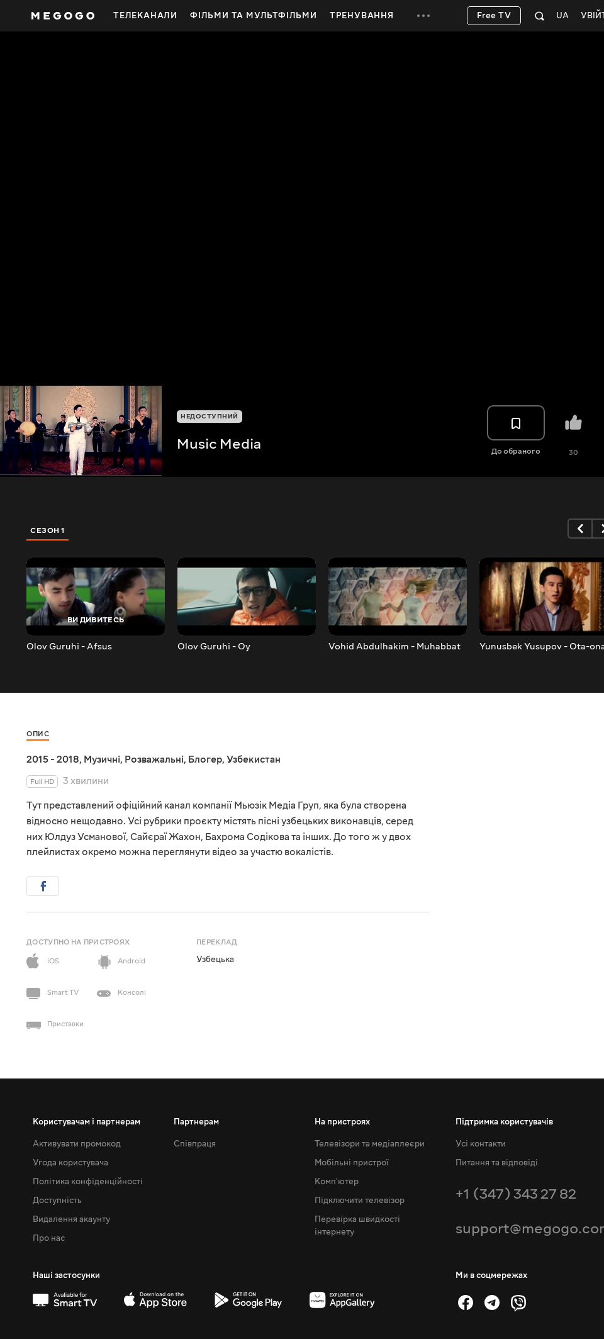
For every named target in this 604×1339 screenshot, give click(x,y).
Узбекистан (253, 759)
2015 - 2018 (52, 759)
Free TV (494, 15)
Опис (37, 734)
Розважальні (154, 759)
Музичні (102, 759)
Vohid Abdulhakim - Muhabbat (394, 647)
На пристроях (342, 1122)
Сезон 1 (47, 530)
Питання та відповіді (497, 1162)
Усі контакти (481, 1144)
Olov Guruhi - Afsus (69, 647)
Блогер (205, 759)
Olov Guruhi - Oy (213, 647)
